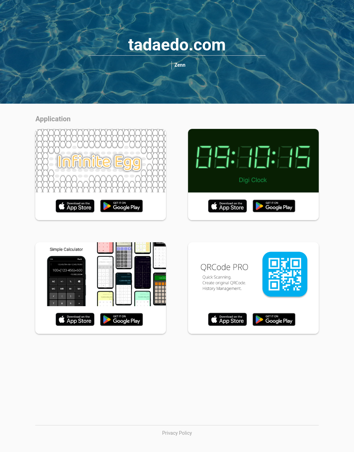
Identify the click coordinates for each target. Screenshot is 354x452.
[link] (180, 65)
